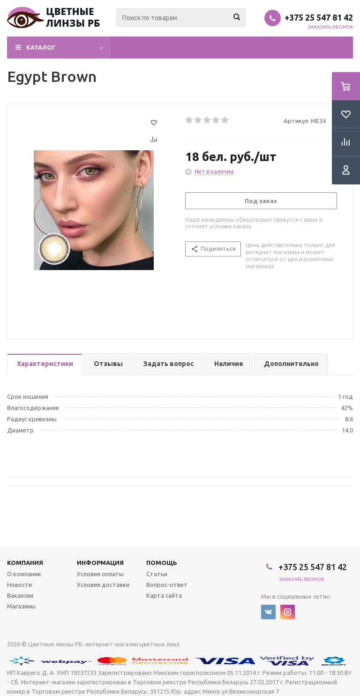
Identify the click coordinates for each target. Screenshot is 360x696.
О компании (24, 574)
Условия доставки (103, 584)
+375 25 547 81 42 (319, 17)
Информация (100, 562)
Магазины (21, 606)
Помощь (161, 562)
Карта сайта (164, 595)
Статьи (156, 574)
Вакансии (20, 595)
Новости (19, 584)
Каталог (41, 47)
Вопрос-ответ (167, 584)
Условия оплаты (100, 574)
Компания (25, 562)
